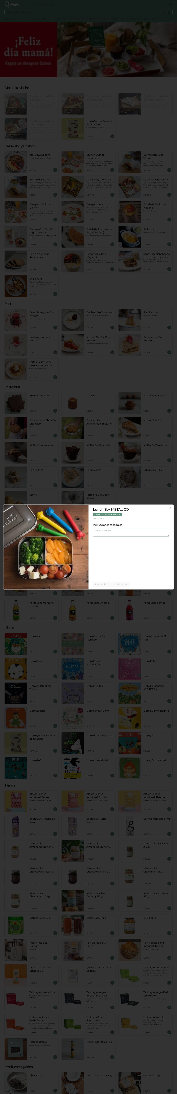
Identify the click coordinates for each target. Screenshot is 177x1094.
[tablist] (88, 534)
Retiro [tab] (104, 534)
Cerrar (88, 567)
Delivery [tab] (73, 534)
